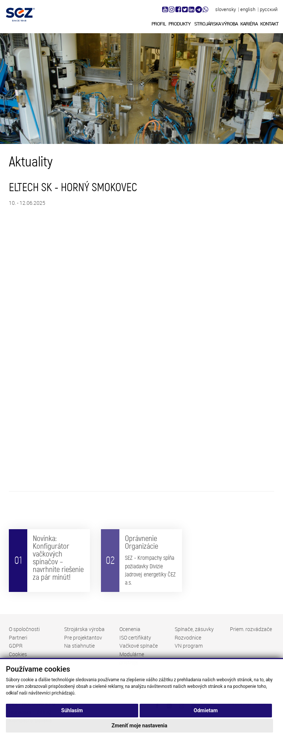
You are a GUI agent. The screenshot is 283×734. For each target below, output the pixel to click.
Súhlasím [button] (72, 720)
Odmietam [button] (206, 720)
